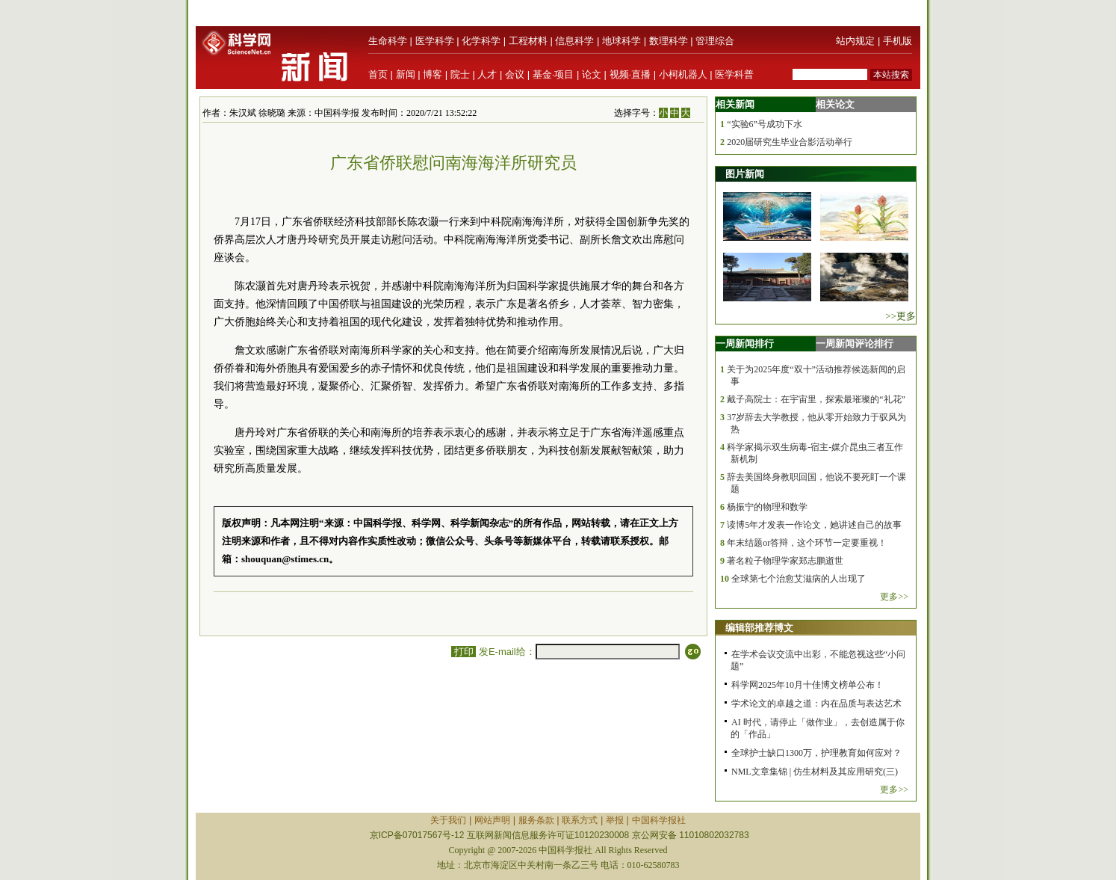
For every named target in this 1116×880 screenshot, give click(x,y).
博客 (432, 74)
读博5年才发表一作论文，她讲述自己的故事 (814, 525)
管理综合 (714, 40)
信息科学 (574, 40)
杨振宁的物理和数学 (767, 507)
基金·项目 (553, 74)
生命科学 (387, 40)
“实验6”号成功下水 (764, 124)
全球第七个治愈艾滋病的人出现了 (798, 578)
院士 (460, 74)
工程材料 (528, 40)
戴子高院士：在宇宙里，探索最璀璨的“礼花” (816, 399)
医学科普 (734, 74)
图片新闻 (744, 173)
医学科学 (434, 40)
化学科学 (481, 40)
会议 (514, 74)
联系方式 (580, 820)
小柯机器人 (683, 74)
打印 (463, 651)
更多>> (894, 596)
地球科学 (621, 40)
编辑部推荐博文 (759, 627)
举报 (615, 820)
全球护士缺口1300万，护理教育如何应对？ (816, 753)
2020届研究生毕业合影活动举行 (789, 142)
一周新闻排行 (745, 343)
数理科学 (668, 40)
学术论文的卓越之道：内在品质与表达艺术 (816, 703)
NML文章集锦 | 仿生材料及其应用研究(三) (814, 771)
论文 (591, 74)
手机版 (897, 40)
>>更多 (900, 315)
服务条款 (536, 820)
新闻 (405, 74)
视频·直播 (630, 74)
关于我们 (448, 820)
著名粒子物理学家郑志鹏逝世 (785, 561)
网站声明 (492, 820)
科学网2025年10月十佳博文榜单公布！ (807, 685)
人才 (487, 74)
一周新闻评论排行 (854, 343)
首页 (378, 74)
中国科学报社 (659, 820)
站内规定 (855, 40)
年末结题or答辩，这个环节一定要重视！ (807, 543)
